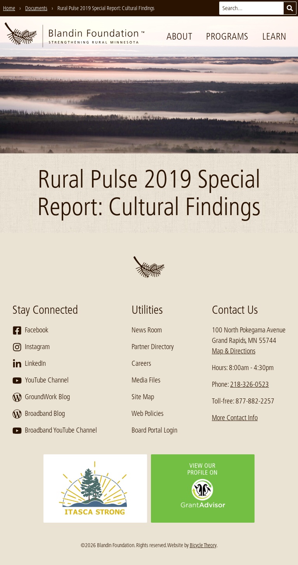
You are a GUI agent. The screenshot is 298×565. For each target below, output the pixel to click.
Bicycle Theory (203, 545)
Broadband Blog (38, 414)
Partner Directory (153, 346)
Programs (227, 36)
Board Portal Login (154, 430)
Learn (274, 36)
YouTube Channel (40, 380)
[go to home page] (74, 36)
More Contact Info (235, 418)
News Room (147, 330)
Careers (141, 363)
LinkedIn (29, 364)
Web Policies (147, 413)
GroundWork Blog (41, 397)
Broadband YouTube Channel (54, 430)
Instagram (31, 347)
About (179, 36)
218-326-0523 (249, 384)
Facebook (30, 330)
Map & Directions (233, 351)
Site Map (143, 397)
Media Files (146, 380)
